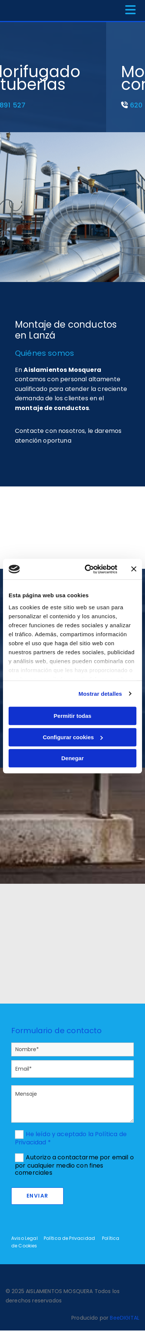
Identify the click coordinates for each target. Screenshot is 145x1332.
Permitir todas (73, 716)
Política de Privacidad (69, 1238)
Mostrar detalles (100, 694)
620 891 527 (41, 105)
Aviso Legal (24, 1238)
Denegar (72, 758)
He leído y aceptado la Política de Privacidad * (71, 1138)
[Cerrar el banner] (133, 569)
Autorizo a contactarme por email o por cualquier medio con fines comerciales (74, 1164)
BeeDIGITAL (124, 1318)
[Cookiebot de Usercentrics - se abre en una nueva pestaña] (87, 569)
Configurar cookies (73, 737)
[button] (116, 10)
